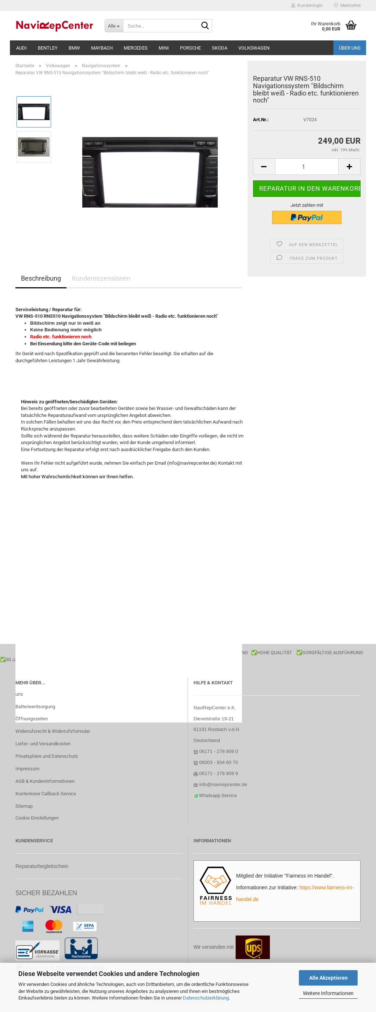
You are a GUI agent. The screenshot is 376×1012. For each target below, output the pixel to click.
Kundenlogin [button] (307, 5)
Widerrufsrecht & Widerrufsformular (52, 731)
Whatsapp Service (218, 795)
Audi (21, 48)
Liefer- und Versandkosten (42, 743)
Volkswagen (254, 48)
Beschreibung (41, 278)
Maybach (102, 48)
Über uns (350, 48)
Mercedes (136, 48)
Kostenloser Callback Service (45, 793)
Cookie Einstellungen (37, 818)
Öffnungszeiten (31, 718)
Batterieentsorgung (35, 706)
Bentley (48, 48)
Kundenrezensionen (101, 278)
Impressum (27, 768)
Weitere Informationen (328, 993)
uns (19, 694)
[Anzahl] (307, 166)
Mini (164, 48)
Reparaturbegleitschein (41, 866)
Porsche (190, 48)
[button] (264, 166)
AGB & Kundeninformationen (45, 781)
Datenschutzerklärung (206, 998)
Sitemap (24, 806)
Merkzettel (347, 5)
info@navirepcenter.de (223, 784)
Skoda (219, 48)
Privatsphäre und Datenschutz (46, 756)
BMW (74, 48)
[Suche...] (114, 25)
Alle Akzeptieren (328, 978)
